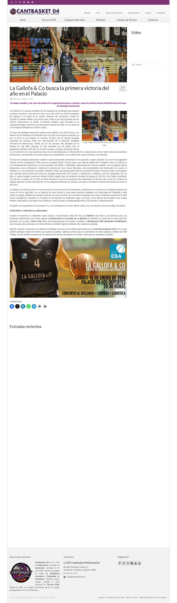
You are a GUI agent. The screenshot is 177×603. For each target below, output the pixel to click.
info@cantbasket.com (74, 577)
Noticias (24, 99)
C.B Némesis (32, 590)
